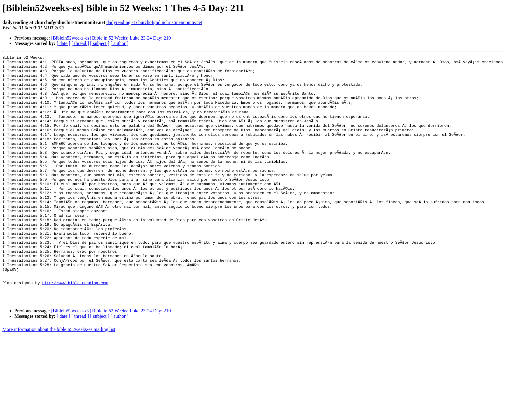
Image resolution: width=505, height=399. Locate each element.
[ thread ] (80, 43)
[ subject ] (99, 43)
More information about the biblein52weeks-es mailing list (58, 377)
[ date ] (63, 43)
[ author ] (120, 43)
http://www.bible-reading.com (75, 328)
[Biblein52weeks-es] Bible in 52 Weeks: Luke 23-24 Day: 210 (111, 37)
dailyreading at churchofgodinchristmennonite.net (154, 22)
